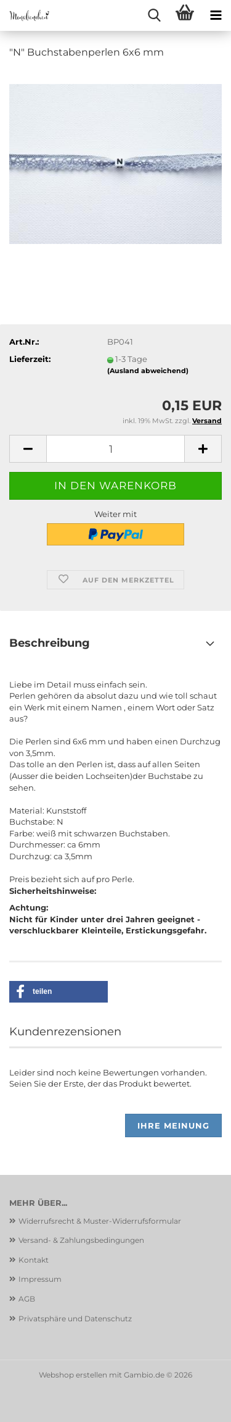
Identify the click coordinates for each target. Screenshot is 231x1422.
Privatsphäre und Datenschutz (75, 1318)
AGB (26, 1298)
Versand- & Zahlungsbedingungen (81, 1240)
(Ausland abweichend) (147, 370)
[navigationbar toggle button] (215, 15)
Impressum (40, 1279)
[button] (27, 449)
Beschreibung (49, 643)
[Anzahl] (115, 449)
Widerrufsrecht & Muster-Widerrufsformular (99, 1221)
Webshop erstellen (73, 1374)
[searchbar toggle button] (154, 15)
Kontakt (33, 1259)
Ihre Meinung (173, 1125)
